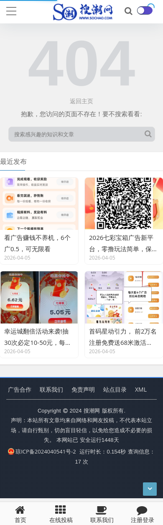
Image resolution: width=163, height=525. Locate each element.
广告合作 (19, 389)
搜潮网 (92, 410)
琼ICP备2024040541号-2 (42, 451)
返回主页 (81, 101)
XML (141, 389)
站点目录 (115, 389)
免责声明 (83, 389)
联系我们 (51, 389)
